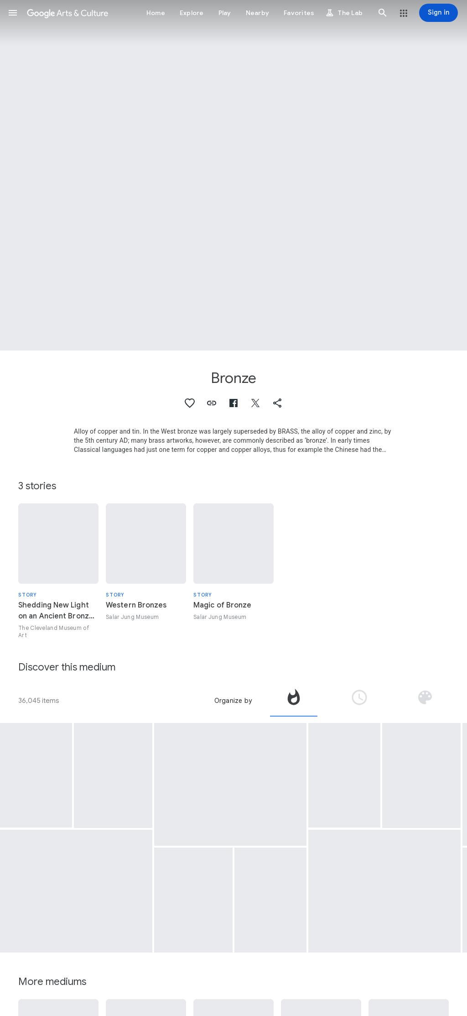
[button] (13, 13)
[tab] (293, 701)
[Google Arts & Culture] (67, 13)
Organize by (233, 701)
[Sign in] (438, 13)
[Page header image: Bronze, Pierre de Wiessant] (233, 175)
